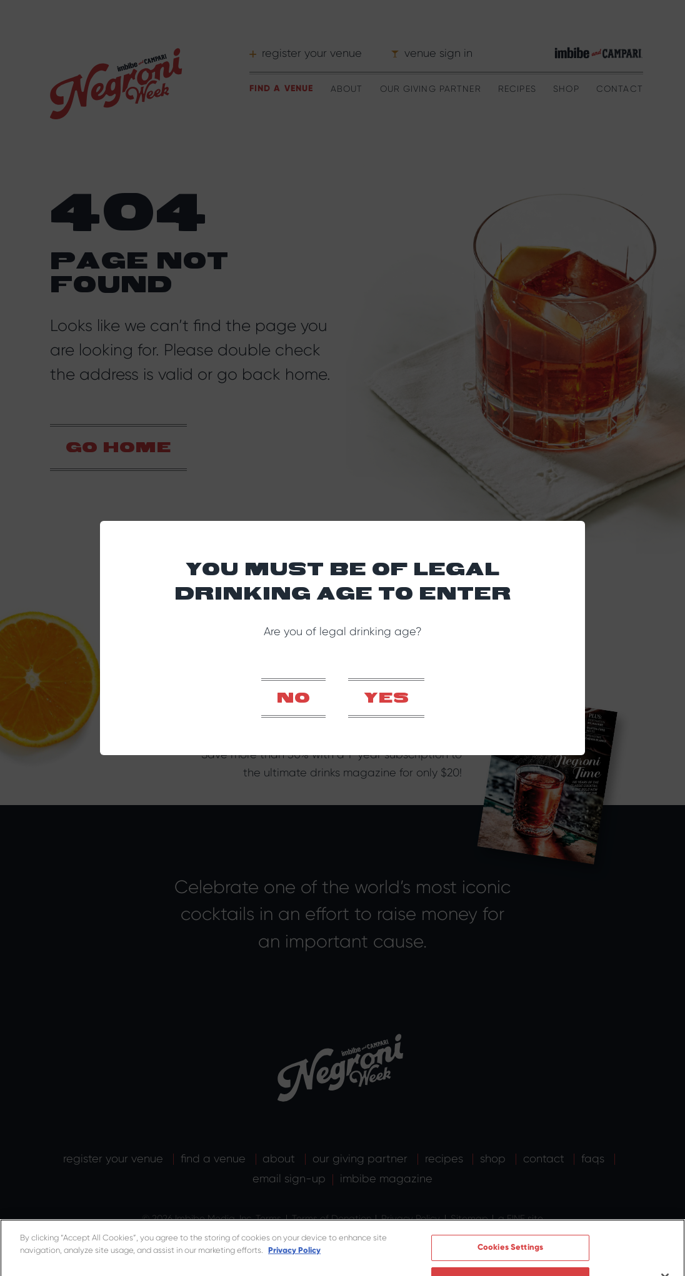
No (293, 698)
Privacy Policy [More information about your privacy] (294, 1235)
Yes (386, 698)
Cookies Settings (510, 1233)
